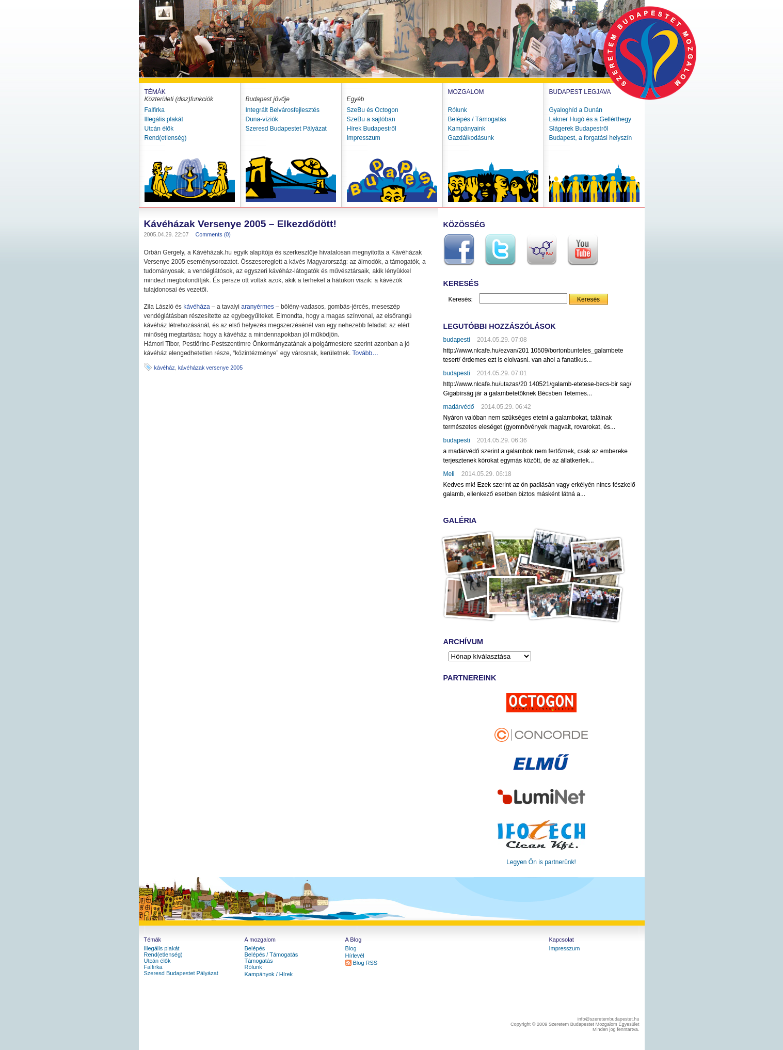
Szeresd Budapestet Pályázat (286, 128)
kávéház (164, 367)
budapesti (456, 339)
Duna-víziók (262, 119)
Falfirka (155, 110)
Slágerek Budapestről (579, 128)
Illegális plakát (164, 119)
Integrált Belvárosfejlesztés (282, 110)
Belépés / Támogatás (477, 119)
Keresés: (461, 299)
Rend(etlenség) (166, 137)
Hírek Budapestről (371, 128)
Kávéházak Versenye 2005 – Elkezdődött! (240, 223)
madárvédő (458, 406)
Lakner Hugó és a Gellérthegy (590, 119)
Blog (351, 948)
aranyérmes (257, 306)
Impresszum (363, 137)
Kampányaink (467, 128)
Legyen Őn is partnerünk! (541, 862)
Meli (449, 474)
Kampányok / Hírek (269, 974)
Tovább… (366, 353)
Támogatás (259, 961)
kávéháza (196, 306)
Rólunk (457, 110)
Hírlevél (354, 955)
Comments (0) (213, 234)
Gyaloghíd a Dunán (575, 110)
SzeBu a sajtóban (371, 119)
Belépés (255, 948)
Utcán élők (159, 128)
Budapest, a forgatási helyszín (590, 137)
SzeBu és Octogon (372, 110)
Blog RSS (365, 963)
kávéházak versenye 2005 (210, 367)
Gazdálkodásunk (471, 137)
